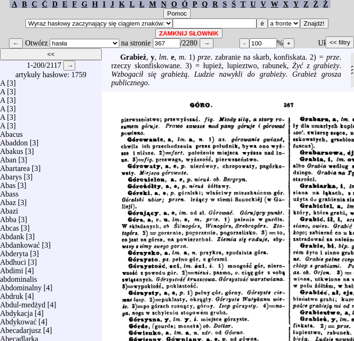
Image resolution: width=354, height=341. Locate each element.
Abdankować (20, 243)
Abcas (9, 226)
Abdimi (11, 268)
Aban (8, 157)
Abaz (8, 200)
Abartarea (15, 166)
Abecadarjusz (20, 328)
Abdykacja (16, 311)
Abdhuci (13, 260)
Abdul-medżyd (22, 302)
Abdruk (11, 294)
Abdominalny (21, 285)
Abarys (11, 174)
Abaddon (14, 140)
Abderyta (14, 251)
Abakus (11, 149)
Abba (8, 217)
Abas (8, 183)
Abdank (12, 234)
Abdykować (18, 319)
